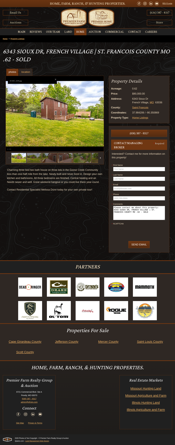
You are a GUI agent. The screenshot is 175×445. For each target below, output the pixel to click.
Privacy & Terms (35, 423)
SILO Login (167, 3)
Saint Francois (140, 107)
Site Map (20, 423)
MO (152, 102)
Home (5, 39)
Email (115, 184)
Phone (115, 194)
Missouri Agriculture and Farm (145, 395)
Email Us (15, 12)
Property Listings (17, 39)
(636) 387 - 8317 (159, 12)
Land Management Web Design (37, 441)
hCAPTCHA (118, 223)
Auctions (15, 22)
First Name (117, 165)
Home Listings (140, 117)
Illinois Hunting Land (146, 402)
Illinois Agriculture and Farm (146, 409)
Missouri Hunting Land (145, 388)
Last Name (117, 175)
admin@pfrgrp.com (29, 402)
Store (159, 22)
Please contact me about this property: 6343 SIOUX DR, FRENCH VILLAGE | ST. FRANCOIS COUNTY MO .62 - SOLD (139, 213)
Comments (117, 204)
